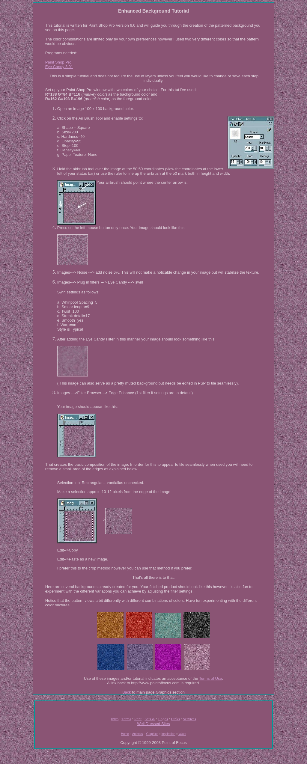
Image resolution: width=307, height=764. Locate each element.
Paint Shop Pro (58, 62)
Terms (126, 719)
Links (175, 719)
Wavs (182, 734)
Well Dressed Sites (153, 723)
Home (125, 734)
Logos (163, 719)
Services (189, 719)
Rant (138, 719)
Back (126, 692)
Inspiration (168, 734)
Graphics (152, 734)
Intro (114, 719)
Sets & (150, 719)
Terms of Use (210, 678)
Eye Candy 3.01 (59, 66)
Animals (137, 734)
